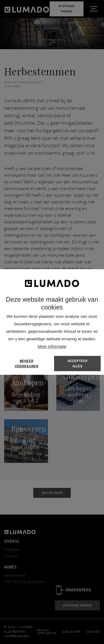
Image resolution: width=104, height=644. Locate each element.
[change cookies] (26, 364)
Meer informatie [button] (51, 346)
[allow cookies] (77, 363)
